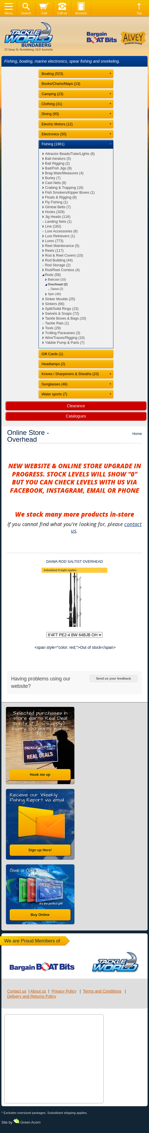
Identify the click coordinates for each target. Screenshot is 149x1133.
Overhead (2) (58, 284)
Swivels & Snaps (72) (62, 314)
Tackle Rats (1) (57, 323)
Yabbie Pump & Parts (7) (64, 343)
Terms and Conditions (102, 991)
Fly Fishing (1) (56, 202)
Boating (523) (52, 74)
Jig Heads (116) (57, 217)
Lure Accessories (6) (61, 231)
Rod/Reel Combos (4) (62, 270)
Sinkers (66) (54, 304)
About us (38, 991)
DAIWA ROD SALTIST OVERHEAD (74, 562)
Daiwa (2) (57, 289)
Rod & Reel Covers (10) (64, 255)
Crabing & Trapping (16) (64, 188)
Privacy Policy (64, 991)
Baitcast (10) (57, 279)
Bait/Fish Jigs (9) (58, 168)
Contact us (16, 991)
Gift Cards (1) (52, 354)
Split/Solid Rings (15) (62, 309)
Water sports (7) (54, 394)
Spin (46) (54, 294)
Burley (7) (53, 178)
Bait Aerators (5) (58, 159)
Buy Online (40, 915)
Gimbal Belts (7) (58, 207)
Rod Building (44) (59, 260)
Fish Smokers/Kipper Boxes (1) (70, 193)
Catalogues (76, 416)
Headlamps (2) (53, 364)
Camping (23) (52, 94)
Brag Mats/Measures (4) (64, 173)
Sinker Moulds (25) (60, 299)
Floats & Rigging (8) (61, 197)
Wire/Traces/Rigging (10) (65, 338)
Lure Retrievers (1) (60, 236)
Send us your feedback (113, 678)
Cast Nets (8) (55, 183)
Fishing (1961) (53, 144)
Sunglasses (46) (55, 384)
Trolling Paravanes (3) (62, 333)
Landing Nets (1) (58, 222)
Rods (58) (53, 275)
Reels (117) (54, 251)
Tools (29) (53, 328)
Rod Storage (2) (58, 265)
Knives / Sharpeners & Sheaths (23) (70, 374)
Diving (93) (50, 114)
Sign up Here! (40, 850)
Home (137, 434)
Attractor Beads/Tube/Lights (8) (70, 154)
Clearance (76, 406)
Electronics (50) (54, 134)
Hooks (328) (55, 212)
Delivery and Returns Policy (31, 996)
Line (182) (53, 226)
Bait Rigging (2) (57, 163)
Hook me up (40, 775)
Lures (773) (54, 241)
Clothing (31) (52, 104)
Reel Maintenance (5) (62, 246)
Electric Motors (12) (57, 124)
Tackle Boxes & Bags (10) (65, 318)
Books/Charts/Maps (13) (61, 84)
